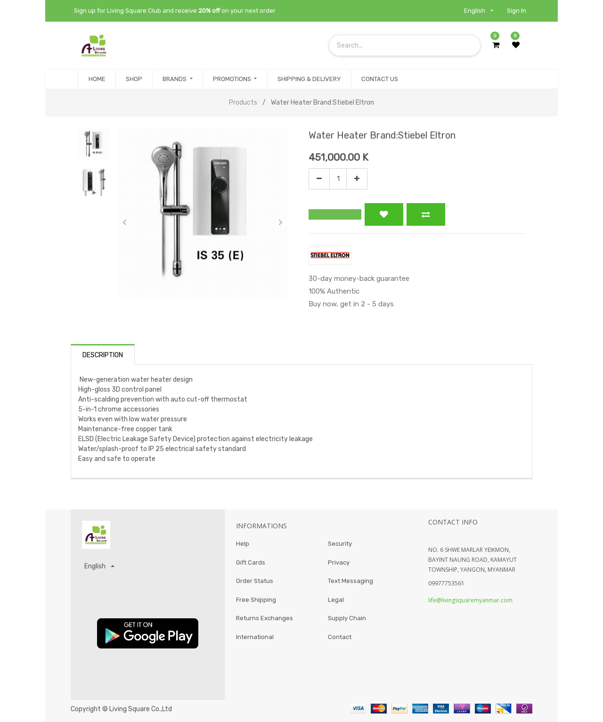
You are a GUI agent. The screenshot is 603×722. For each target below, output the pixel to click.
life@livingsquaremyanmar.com (470, 600)
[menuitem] (96, 79)
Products (243, 102)
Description (102, 355)
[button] (124, 222)
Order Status (254, 580)
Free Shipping (256, 599)
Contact (339, 636)
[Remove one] (319, 178)
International (255, 636)
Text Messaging (350, 580)
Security (340, 543)
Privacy (339, 562)
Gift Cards (250, 562)
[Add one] (356, 178)
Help (242, 543)
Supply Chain (347, 618)
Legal (336, 599)
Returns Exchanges (264, 618)
